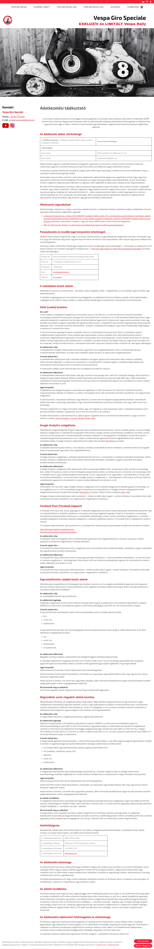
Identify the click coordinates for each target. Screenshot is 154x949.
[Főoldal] (8, 18)
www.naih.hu (57, 276)
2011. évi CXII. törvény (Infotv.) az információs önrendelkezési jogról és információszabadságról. (83, 224)
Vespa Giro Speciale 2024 (91, 6)
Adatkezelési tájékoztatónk (107, 945)
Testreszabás (143, 941)
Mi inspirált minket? (46, 6)
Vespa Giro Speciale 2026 (67, 6)
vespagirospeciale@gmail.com (22, 119)
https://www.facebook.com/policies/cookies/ (58, 531)
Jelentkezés (110, 6)
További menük (128, 6)
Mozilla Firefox (84, 417)
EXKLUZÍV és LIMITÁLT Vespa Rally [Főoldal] (112, 19)
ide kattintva (111, 439)
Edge (93, 417)
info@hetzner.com (71, 852)
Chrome (74, 417)
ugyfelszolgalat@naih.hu (61, 271)
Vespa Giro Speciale (25, 6)
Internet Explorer (62, 417)
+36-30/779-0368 (17, 115)
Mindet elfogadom (143, 946)
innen (123, 491)
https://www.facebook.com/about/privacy (57, 528)
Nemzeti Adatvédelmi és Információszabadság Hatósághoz (117, 247)
